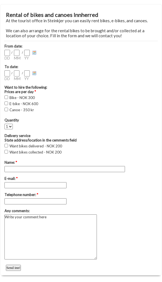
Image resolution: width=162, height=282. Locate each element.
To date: (11, 67)
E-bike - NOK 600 (23, 104)
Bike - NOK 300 (22, 97)
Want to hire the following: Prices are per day (25, 89)
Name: (10, 162)
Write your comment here (50, 236)
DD (7, 58)
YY (26, 58)
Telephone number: (21, 194)
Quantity (11, 120)
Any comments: (17, 211)
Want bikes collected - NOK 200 (35, 152)
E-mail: (11, 178)
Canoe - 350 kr (21, 110)
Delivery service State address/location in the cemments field (40, 137)
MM (17, 58)
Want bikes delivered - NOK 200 (35, 146)
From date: (13, 46)
